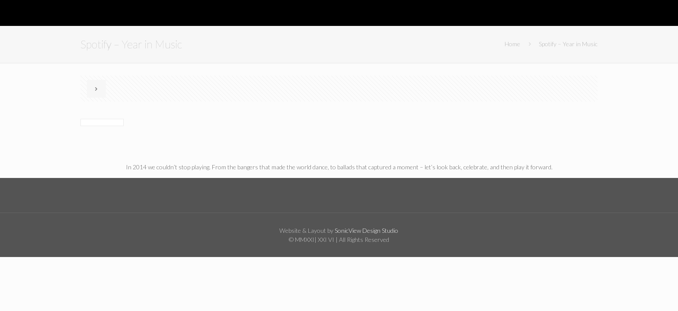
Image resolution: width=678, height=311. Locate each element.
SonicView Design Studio (365, 230)
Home (512, 44)
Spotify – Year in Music (568, 44)
